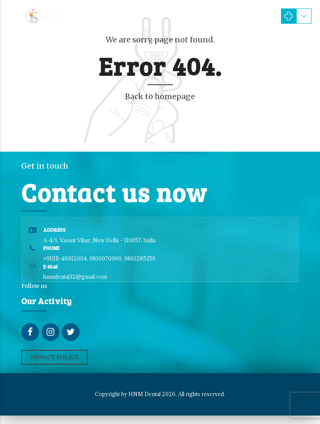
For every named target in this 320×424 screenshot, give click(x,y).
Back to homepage (160, 96)
